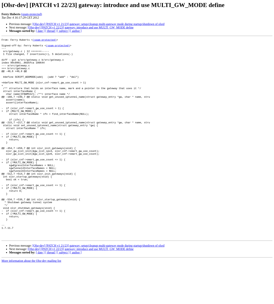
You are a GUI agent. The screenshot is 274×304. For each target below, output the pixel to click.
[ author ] (76, 30)
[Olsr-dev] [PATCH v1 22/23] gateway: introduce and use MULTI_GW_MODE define (81, 27)
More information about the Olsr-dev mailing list (31, 300)
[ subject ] (63, 30)
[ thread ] (51, 30)
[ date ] (40, 30)
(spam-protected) (31, 14)
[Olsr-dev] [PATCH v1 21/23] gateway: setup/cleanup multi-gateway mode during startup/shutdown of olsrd (99, 24)
